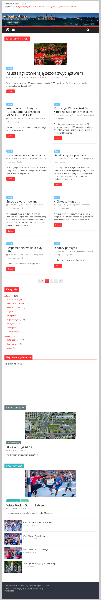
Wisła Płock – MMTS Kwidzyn (35, 549)
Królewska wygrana (67, 201)
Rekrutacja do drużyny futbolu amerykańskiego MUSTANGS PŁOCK (23, 111)
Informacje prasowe (15, 303)
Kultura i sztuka (13, 307)
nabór (8, 122)
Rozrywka (11, 323)
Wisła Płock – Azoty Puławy (34, 536)
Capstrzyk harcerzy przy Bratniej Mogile (40, 563)
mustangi (51, 77)
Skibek (26, 77)
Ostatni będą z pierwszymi (71, 155)
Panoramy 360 (13, 344)
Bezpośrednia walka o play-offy (24, 249)
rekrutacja (16, 122)
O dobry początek (65, 248)
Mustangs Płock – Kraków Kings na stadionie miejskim (73, 109)
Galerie (7, 336)
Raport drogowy (14, 319)
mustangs (59, 77)
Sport (10, 68)
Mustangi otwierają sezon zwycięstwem (44, 73)
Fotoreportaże (13, 340)
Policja (10, 315)
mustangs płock (59, 118)
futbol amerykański (40, 77)
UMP (24, 450)
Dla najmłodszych (14, 299)
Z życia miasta (13, 331)
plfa (65, 77)
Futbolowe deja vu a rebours (25, 155)
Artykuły (7, 296)
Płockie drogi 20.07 (19, 447)
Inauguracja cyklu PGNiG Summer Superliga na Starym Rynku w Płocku (46, 6)
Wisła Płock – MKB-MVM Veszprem (38, 522)
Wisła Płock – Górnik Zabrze (25, 505)
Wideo (9, 348)
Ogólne (10, 311)
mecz (56, 162)
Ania (25, 118)
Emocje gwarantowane (21, 201)
